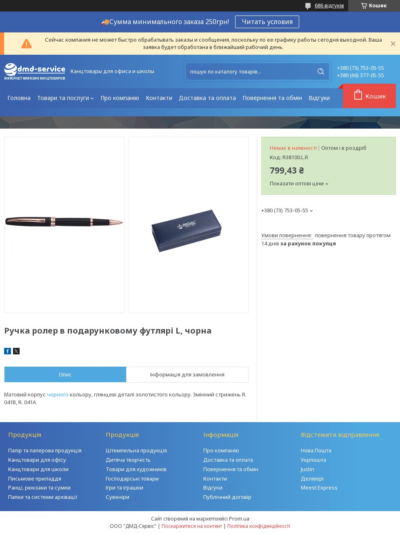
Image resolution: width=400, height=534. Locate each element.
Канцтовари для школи (38, 469)
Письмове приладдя (34, 478)
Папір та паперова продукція (45, 450)
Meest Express (319, 487)
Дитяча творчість (128, 459)
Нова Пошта (316, 450)
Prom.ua (239, 518)
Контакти (159, 98)
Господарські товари (132, 478)
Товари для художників (136, 469)
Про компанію (119, 98)
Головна (19, 98)
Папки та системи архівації (43, 497)
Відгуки (319, 98)
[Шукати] (321, 71)
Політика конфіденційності (258, 526)
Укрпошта (313, 459)
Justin (307, 469)
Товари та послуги (63, 98)
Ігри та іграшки (124, 487)
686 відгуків (329, 5)
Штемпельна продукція (136, 450)
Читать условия (267, 21)
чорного (58, 394)
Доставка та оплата (207, 98)
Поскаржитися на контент (192, 526)
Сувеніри (117, 497)
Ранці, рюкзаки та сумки (39, 487)
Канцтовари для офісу (37, 459)
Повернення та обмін (272, 98)
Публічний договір (227, 497)
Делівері (312, 478)
